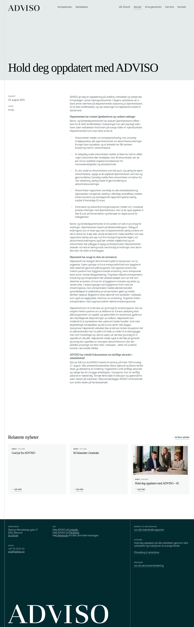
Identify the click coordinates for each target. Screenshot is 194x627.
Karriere (169, 7)
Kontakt (182, 7)
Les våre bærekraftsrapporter (149, 529)
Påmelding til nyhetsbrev (146, 552)
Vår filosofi (124, 7)
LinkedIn (73, 529)
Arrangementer (153, 7)
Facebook (74, 532)
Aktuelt (137, 7)
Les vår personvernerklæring (148, 565)
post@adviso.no (16, 551)
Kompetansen (65, 7)
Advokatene (82, 7)
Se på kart (13, 535)
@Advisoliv (63, 535)
